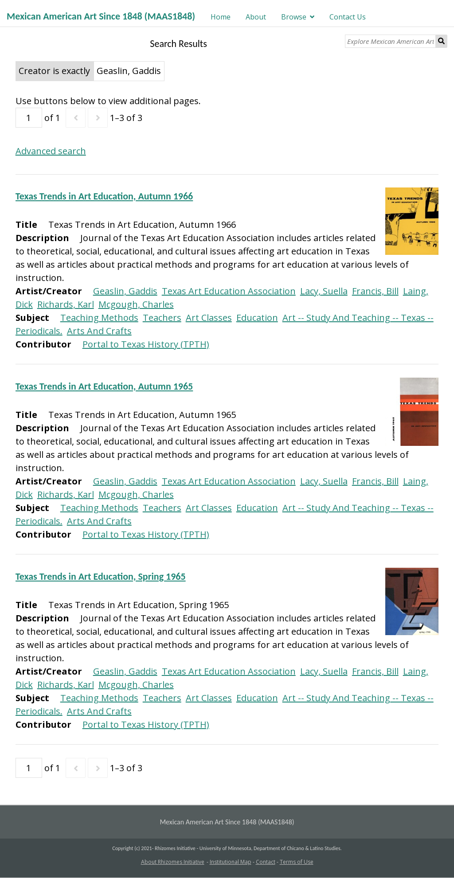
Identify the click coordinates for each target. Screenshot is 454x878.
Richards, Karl (65, 304)
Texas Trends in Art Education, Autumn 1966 (104, 196)
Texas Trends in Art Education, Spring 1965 (101, 576)
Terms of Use (296, 862)
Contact (265, 862)
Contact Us (347, 17)
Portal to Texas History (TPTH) (145, 344)
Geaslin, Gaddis (125, 291)
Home (221, 17)
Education (257, 318)
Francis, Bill (375, 291)
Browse (293, 17)
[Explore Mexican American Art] (390, 41)
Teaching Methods (99, 318)
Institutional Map (230, 862)
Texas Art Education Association (229, 291)
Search (441, 41)
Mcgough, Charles (136, 304)
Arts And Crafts (99, 331)
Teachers (162, 318)
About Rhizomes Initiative (172, 862)
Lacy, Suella (324, 291)
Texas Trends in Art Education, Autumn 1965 (104, 386)
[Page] (29, 118)
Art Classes (209, 318)
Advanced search (51, 151)
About (256, 17)
